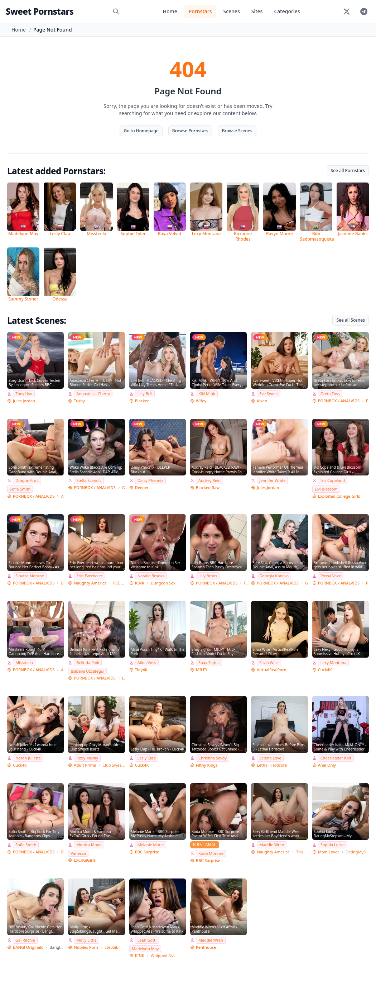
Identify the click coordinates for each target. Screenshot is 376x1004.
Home (170, 11)
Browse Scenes (237, 131)
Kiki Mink (206, 393)
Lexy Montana (333, 662)
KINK (139, 583)
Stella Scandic (88, 480)
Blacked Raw (208, 487)
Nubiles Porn (86, 947)
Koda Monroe (210, 853)
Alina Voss (147, 662)
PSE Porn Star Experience (119, 583)
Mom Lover (328, 851)
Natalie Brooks (151, 575)
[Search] (116, 11)
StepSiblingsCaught (115, 947)
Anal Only (327, 765)
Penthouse (206, 947)
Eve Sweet (268, 393)
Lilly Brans (207, 575)
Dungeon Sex (163, 583)
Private (367, 400)
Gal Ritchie (25, 940)
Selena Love (270, 758)
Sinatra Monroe (29, 575)
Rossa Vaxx (330, 575)
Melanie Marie (151, 844)
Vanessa (78, 853)
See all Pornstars (348, 170)
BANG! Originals (28, 947)
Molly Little (86, 940)
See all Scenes (350, 320)
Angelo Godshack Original (62, 496)
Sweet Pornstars (39, 11)
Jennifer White (272, 480)
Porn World (367, 583)
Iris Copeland (332, 480)
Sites (257, 11)
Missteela (24, 662)
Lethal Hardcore (272, 765)
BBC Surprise (147, 851)
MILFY (201, 669)
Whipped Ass (163, 955)
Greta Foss (330, 393)
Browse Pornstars (190, 131)
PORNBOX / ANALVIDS (339, 400)
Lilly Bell (145, 393)
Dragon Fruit (27, 480)
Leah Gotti (147, 940)
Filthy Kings (207, 765)
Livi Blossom (326, 489)
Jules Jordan (24, 400)
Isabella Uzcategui (87, 671)
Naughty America (90, 583)
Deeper (142, 487)
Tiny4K (141, 669)
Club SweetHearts (113, 765)
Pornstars (200, 11)
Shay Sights (209, 662)
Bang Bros (62, 583)
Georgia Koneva (274, 575)
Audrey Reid (209, 480)
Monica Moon (89, 844)
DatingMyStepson (357, 851)
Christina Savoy (212, 758)
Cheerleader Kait (335, 758)
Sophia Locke (332, 844)
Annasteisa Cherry (93, 393)
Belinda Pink (87, 662)
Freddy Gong (245, 583)
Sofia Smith (20, 489)
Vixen (262, 400)
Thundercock (302, 851)
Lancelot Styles (123, 678)
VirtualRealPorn (271, 669)
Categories (287, 11)
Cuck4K (325, 669)
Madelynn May (145, 948)
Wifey (201, 400)
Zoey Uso (23, 393)
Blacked (142, 400)
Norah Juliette (28, 758)
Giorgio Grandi (123, 487)
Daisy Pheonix (151, 480)
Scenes (231, 11)
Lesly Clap (147, 758)
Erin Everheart (89, 575)
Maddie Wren (271, 844)
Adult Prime (85, 765)
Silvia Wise (269, 662)
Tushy (79, 400)
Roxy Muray (87, 758)
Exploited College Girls (339, 496)
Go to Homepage (141, 131)
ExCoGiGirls (85, 860)
